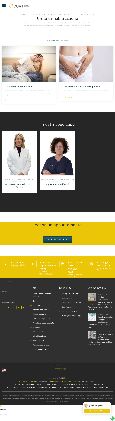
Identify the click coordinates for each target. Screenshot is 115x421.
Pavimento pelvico (69, 311)
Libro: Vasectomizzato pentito (42, 295)
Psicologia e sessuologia (71, 316)
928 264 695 (4, 296)
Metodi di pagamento (41, 319)
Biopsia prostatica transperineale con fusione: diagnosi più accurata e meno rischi (100, 322)
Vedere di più (10, 100)
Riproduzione (67, 298)
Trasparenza (38, 332)
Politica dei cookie (40, 349)
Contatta (36, 305)
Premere (36, 327)
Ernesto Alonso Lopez (60, 368)
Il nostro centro (39, 314)
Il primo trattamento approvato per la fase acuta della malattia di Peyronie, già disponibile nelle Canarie (100, 303)
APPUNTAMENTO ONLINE (57, 240)
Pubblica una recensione (28, 381)
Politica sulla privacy (41, 345)
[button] (57, 410)
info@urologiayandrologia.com (8, 302)
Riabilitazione (67, 307)
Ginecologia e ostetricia (71, 303)
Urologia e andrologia (70, 294)
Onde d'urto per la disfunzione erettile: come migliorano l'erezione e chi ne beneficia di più (100, 340)
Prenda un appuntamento (43, 323)
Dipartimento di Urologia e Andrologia (65, 381)
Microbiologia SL (39, 336)
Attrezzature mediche (41, 310)
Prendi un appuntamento (52, 40)
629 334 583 (4, 291)
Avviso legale (38, 341)
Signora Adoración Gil (57, 184)
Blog (34, 301)
